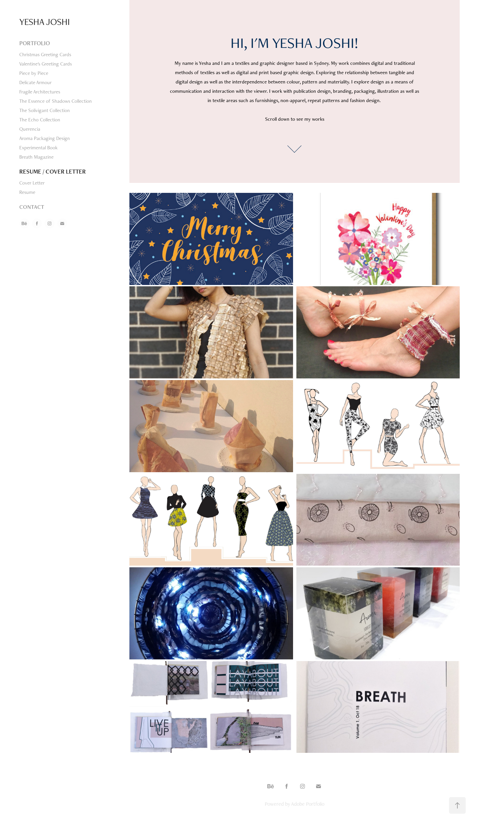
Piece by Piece (33, 73)
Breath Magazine (36, 157)
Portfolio (34, 43)
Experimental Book (38, 147)
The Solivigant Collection (44, 110)
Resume (27, 192)
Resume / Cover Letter (52, 171)
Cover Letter (32, 183)
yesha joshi (44, 22)
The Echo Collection (39, 119)
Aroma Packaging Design (44, 138)
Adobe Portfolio (307, 803)
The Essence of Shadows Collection (55, 101)
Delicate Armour (35, 82)
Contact (31, 206)
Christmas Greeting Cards (45, 54)
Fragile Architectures (39, 91)
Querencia (29, 129)
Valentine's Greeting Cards (45, 64)
